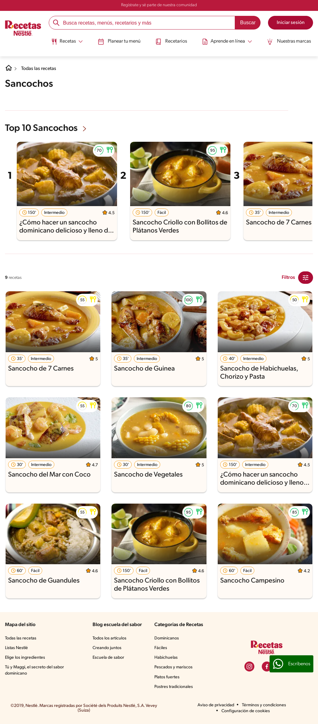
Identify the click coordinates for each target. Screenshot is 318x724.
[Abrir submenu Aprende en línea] (227, 41)
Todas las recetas (39, 68)
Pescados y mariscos (173, 667)
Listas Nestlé (16, 648)
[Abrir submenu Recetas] (66, 41)
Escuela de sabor (108, 657)
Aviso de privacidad (216, 705)
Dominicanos (166, 638)
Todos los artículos (109, 638)
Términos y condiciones (264, 705)
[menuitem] (66, 43)
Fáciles (160, 648)
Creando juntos (107, 648)
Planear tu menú (119, 41)
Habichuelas (166, 657)
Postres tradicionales (173, 687)
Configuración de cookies (245, 711)
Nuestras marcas (290, 41)
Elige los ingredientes (25, 657)
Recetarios (171, 41)
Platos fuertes (166, 677)
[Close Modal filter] (305, 277)
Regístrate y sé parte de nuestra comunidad (159, 5)
